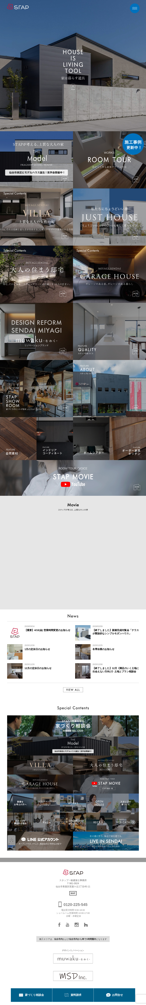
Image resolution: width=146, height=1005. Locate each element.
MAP (73, 893)
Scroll (73, 89)
